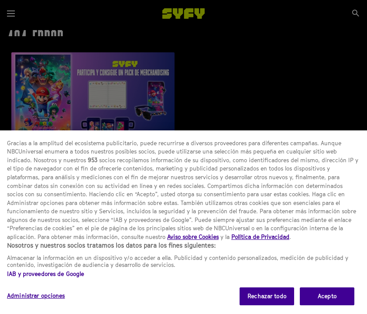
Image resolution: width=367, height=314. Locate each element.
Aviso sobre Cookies (193, 245)
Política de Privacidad (260, 245)
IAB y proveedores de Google (45, 282)
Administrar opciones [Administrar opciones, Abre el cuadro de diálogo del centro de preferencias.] (36, 303)
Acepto (327, 304)
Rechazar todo (266, 304)
